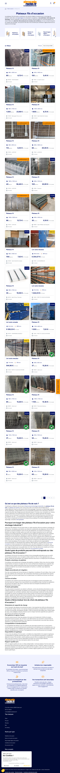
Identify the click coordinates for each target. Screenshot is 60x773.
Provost (6, 720)
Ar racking (7, 727)
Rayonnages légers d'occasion (12, 740)
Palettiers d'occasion (9, 736)
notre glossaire (20, 519)
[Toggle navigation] (6, 3)
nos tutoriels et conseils (37, 548)
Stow (6, 718)
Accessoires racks (9, 745)
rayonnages (20, 18)
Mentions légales (19, 772)
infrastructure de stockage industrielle (34, 506)
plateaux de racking (14, 507)
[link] (30, 3)
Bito (6, 725)
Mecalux (7, 723)
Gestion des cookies (9, 772)
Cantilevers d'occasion (10, 742)
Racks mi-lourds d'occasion (11, 738)
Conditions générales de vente (30, 772)
